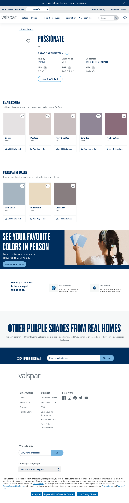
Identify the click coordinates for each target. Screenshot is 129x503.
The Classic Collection (97, 61)
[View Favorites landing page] (125, 18)
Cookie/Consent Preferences (14, 486)
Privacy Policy (38, 483)
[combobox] (106, 17)
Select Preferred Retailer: (13, 9)
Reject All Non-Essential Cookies (59, 494)
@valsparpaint (80, 337)
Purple (41, 61)
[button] (44, 68)
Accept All (36, 494)
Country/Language (29, 463)
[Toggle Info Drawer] (67, 53)
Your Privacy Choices (87, 494)
